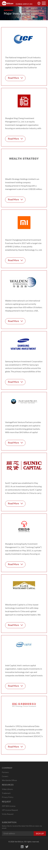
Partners (5, 772)
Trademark (6, 793)
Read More (13, 77)
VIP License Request (10, 810)
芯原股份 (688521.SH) (24, 4)
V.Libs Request (7, 814)
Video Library (7, 789)
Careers (5, 776)
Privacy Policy (7, 797)
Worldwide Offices (9, 780)
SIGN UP (40, 833)
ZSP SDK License (8, 806)
